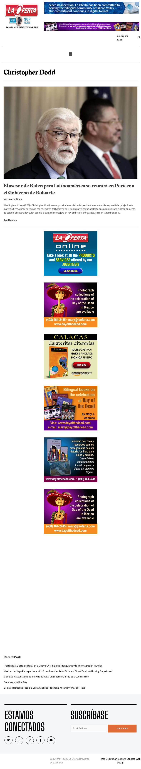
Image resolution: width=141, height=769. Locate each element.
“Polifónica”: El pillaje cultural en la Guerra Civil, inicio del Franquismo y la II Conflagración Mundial (53, 665)
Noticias (17, 199)
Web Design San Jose (111, 759)
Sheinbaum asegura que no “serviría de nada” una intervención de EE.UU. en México (46, 676)
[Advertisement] (71, 566)
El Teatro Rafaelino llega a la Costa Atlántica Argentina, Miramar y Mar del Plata (44, 687)
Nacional (8, 199)
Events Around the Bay (15, 682)
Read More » (10, 220)
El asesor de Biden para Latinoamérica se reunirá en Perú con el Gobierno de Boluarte (69, 189)
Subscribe (122, 728)
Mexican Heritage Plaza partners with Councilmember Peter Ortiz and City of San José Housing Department (58, 671)
